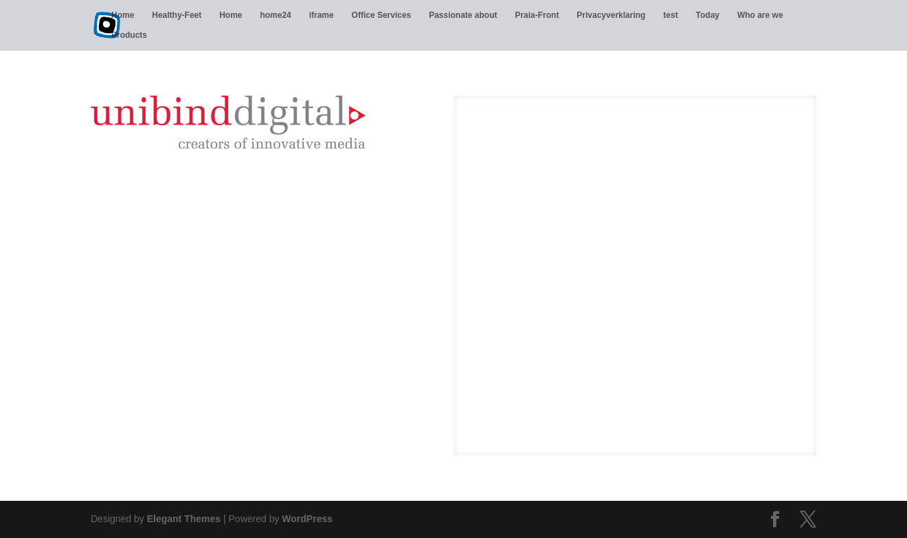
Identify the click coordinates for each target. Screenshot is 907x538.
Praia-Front (537, 15)
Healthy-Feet (176, 15)
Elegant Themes (184, 518)
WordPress (307, 518)
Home (122, 15)
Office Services (382, 15)
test (670, 15)
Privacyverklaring (610, 15)
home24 (275, 15)
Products (129, 35)
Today (707, 15)
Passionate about (463, 15)
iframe (321, 15)
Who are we (760, 15)
